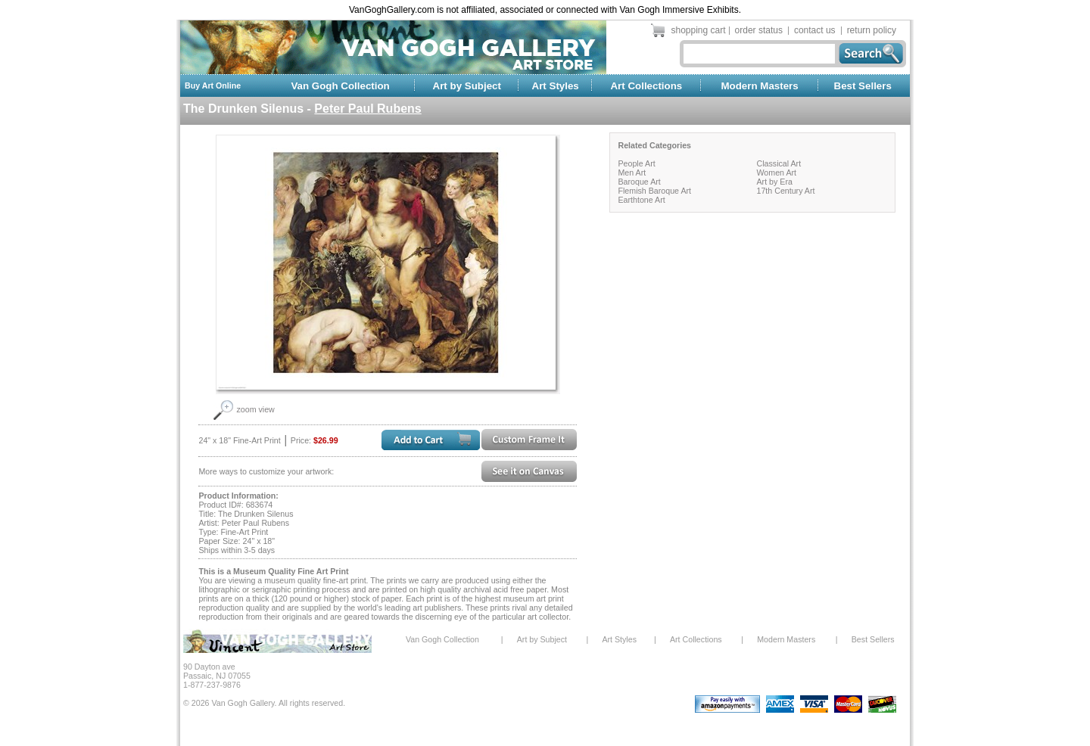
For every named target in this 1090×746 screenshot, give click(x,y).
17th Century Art (785, 190)
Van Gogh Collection (340, 86)
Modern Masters (759, 86)
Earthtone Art (641, 199)
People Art (636, 163)
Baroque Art (639, 181)
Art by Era (774, 181)
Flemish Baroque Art (654, 190)
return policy (871, 30)
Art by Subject (467, 86)
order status (759, 30)
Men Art (632, 172)
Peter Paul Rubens (367, 108)
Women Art (776, 172)
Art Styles (555, 86)
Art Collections (646, 86)
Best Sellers (863, 86)
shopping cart (698, 30)
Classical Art (778, 163)
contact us (815, 30)
